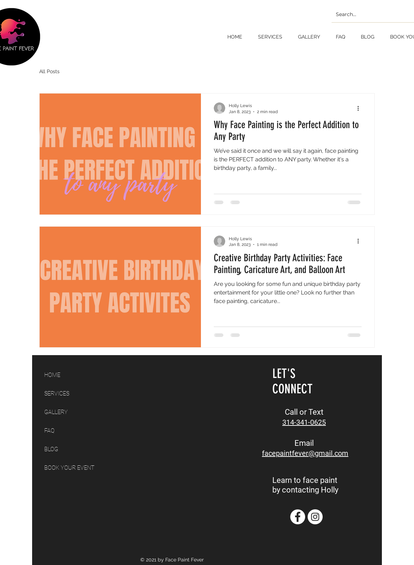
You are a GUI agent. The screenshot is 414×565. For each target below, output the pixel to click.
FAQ (49, 430)
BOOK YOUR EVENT (69, 467)
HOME (52, 375)
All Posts (49, 71)
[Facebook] (297, 516)
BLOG (51, 449)
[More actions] (360, 108)
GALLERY (56, 412)
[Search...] (374, 14)
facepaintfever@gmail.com (305, 453)
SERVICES (56, 393)
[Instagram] (315, 516)
